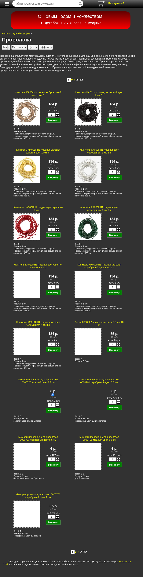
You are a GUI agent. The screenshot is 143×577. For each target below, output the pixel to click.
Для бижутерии (22, 33)
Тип (5, 47)
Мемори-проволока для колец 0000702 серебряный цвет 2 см (38, 496)
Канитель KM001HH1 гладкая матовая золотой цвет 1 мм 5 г (38, 151)
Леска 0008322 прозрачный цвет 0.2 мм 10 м (99, 323)
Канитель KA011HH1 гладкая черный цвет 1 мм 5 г (99, 94)
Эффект (44, 47)
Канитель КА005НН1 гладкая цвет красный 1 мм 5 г (38, 208)
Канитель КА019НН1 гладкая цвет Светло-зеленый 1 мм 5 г (38, 266)
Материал (18, 47)
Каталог (6, 33)
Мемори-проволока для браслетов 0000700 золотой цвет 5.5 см (38, 381)
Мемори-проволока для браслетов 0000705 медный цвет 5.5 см (99, 438)
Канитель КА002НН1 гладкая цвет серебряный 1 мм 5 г (99, 151)
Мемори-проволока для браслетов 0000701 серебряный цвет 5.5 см (99, 381)
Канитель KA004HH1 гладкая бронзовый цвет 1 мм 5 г (38, 94)
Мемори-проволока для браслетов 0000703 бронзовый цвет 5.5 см (38, 438)
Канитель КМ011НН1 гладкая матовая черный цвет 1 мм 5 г (38, 323)
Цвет (31, 47)
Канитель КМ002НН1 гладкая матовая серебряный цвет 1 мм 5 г (99, 266)
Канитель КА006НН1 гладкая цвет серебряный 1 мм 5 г (99, 208)
